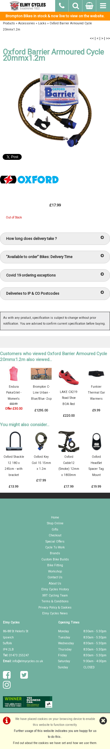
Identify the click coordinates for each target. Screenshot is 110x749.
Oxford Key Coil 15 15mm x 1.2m (41, 463)
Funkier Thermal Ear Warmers (96, 393)
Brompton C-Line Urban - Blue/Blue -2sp (41, 393)
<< (92, 38)
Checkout (55, 535)
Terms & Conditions (55, 601)
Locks (42, 23)
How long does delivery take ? (55, 238)
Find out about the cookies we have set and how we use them (55, 743)
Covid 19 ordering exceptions (55, 274)
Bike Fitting (55, 565)
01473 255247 (19, 655)
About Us (55, 583)
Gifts (55, 529)
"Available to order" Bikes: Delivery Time (55, 256)
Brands (55, 553)
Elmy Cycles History (55, 589)
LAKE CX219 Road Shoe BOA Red (68, 398)
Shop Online (55, 523)
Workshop (55, 571)
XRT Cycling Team (55, 595)
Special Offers (55, 541)
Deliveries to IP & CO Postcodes (55, 293)
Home (55, 517)
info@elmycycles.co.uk (27, 661)
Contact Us (55, 577)
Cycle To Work (55, 547)
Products (9, 23)
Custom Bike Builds (55, 559)
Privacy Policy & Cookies (55, 607)
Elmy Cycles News (55, 613)
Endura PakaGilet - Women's (13, 393)
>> (108, 38)
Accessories (26, 23)
